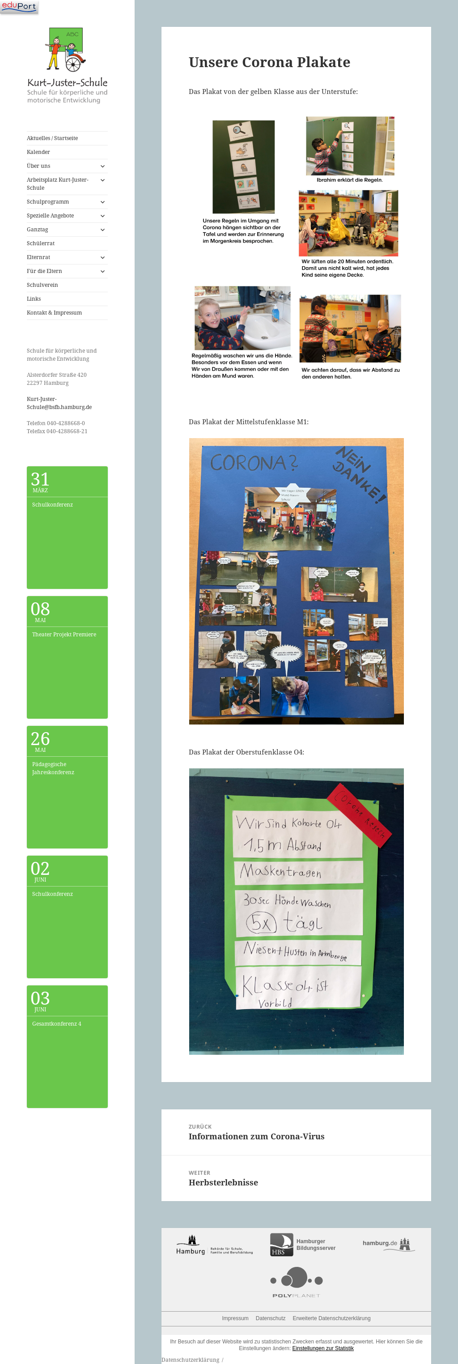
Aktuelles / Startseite (52, 138)
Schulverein (42, 285)
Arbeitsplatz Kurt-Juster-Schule (58, 184)
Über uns (38, 166)
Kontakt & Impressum (54, 312)
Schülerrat (41, 243)
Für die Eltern (44, 271)
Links (34, 299)
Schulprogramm (48, 201)
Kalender (38, 152)
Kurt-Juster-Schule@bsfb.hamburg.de (59, 403)
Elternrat (38, 257)
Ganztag (37, 229)
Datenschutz (271, 1318)
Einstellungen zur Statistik (323, 1348)
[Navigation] (19, 6)
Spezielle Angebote (50, 215)
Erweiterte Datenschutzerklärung (332, 1318)
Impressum (235, 1318)
